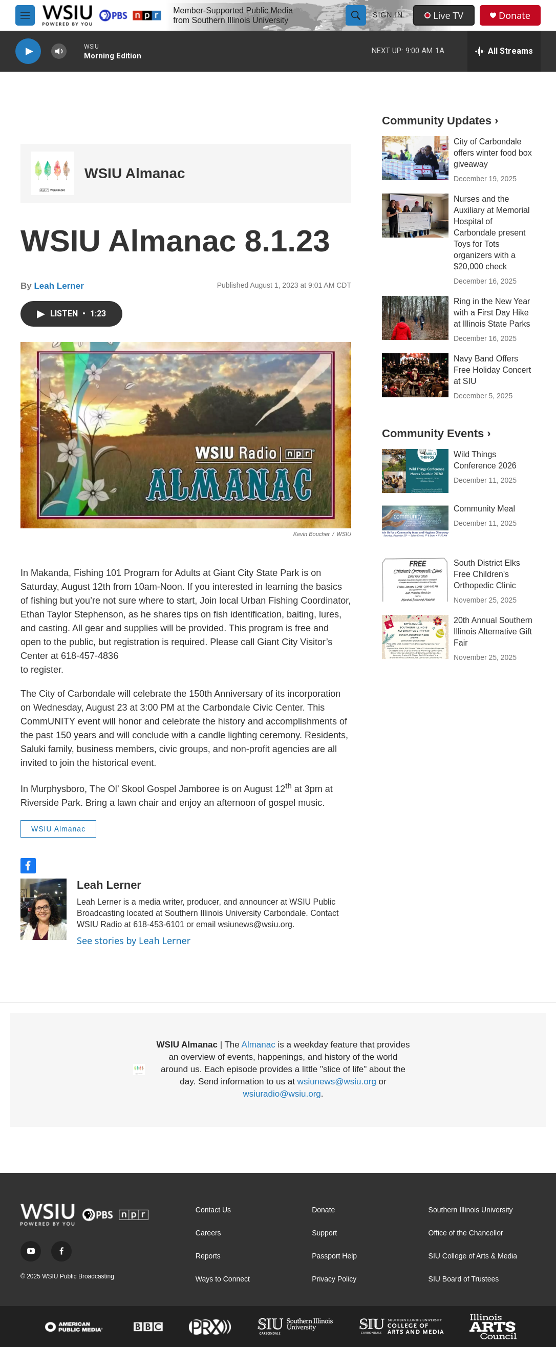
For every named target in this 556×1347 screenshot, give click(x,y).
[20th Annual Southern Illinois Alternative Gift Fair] (415, 637)
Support (324, 1233)
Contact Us (213, 1210)
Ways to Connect (223, 1279)
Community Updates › (440, 120)
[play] (28, 51)
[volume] (59, 51)
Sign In (388, 15)
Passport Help (334, 1256)
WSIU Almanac (134, 173)
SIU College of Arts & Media (473, 1256)
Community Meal (484, 508)
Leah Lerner (58, 286)
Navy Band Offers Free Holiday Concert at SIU (492, 370)
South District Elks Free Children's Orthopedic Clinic (487, 574)
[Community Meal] (415, 525)
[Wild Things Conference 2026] (415, 471)
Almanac (258, 1045)
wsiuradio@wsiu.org (281, 1094)
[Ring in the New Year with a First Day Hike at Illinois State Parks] (415, 318)
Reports (208, 1256)
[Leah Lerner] (43, 909)
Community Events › (436, 433)
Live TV (443, 15)
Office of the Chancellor (466, 1233)
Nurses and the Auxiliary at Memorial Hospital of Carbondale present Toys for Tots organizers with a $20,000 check (491, 233)
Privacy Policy (334, 1279)
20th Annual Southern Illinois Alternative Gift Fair (493, 631)
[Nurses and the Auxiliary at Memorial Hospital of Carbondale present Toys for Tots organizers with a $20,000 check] (415, 216)
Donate (514, 15)
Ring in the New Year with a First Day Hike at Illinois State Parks (492, 312)
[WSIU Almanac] (52, 173)
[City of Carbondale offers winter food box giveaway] (415, 158)
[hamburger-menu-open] (25, 15)
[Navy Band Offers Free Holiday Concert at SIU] (415, 375)
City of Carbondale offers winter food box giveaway (493, 152)
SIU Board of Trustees (464, 1279)
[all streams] (504, 51)
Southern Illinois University (471, 1210)
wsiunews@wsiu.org (336, 1081)
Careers (208, 1233)
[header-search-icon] (356, 15)
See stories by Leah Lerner (133, 940)
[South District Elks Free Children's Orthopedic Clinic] (415, 580)
